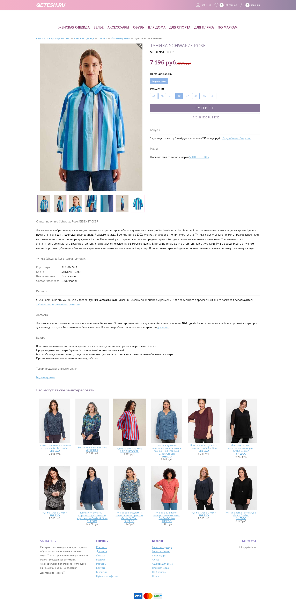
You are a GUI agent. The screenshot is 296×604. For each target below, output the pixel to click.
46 (204, 96)
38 (170, 96)
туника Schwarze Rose (129, 450)
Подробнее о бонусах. (236, 138)
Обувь (138, 27)
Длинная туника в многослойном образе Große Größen (241, 449)
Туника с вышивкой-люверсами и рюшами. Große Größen (166, 517)
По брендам (159, 572)
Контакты (101, 547)
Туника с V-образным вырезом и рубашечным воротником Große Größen (92, 517)
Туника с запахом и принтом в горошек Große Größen (54, 448)
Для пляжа (204, 27)
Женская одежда (74, 27)
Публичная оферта (107, 576)
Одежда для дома (162, 563)
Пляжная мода (160, 567)
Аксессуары (118, 27)
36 (162, 96)
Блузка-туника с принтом (92, 449)
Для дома (156, 27)
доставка (163, 327)
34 (153, 96)
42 (187, 96)
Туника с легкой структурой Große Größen (241, 515)
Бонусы (100, 567)
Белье (99, 27)
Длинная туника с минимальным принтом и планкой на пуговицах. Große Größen (167, 451)
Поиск (156, 576)
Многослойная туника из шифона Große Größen (204, 448)
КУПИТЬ (205, 108)
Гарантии (101, 572)
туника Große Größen (55, 514)
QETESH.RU (50, 5)
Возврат (100, 559)
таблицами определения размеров (58, 304)
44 (195, 96)
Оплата (100, 555)
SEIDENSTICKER (199, 157)
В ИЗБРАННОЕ (205, 117)
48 (212, 96)
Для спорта (179, 27)
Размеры (101, 563)
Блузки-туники (45, 377)
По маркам (228, 27)
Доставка (101, 551)
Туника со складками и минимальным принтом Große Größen (129, 517)
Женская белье (161, 551)
